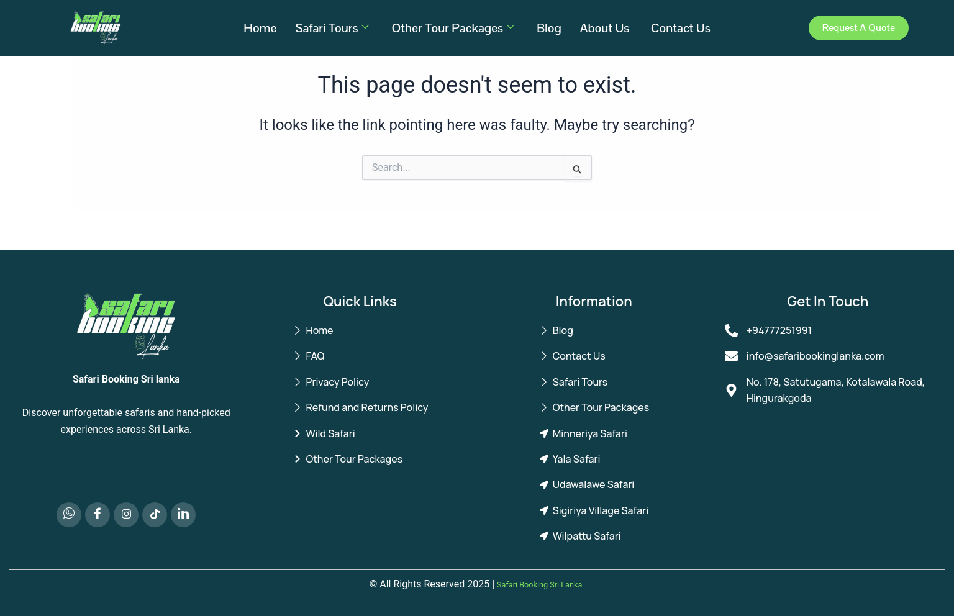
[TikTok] (154, 514)
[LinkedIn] (183, 514)
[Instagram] (126, 514)
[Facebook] (97, 514)
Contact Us (681, 28)
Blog (549, 28)
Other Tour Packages (452, 28)
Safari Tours (333, 28)
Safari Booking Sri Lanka (540, 584)
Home (259, 28)
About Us (606, 28)
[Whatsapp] (69, 514)
